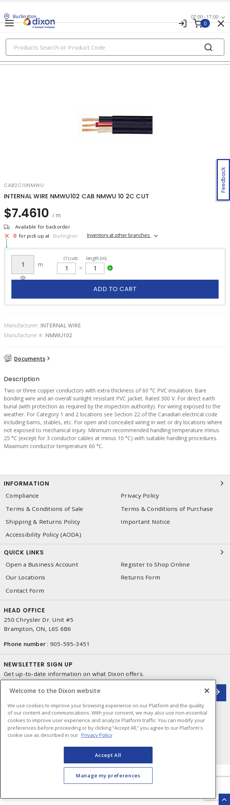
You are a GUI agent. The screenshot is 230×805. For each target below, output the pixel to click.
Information (115, 483)
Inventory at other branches (119, 235)
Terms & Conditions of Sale (44, 508)
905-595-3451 (70, 644)
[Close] (206, 690)
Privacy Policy (140, 495)
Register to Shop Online (155, 564)
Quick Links (115, 552)
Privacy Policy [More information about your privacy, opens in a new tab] (96, 735)
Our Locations (25, 577)
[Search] (115, 47)
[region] (108, 739)
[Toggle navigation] (9, 23)
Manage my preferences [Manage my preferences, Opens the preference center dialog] (108, 775)
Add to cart (115, 289)
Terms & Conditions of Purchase (167, 508)
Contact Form (25, 590)
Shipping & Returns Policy (43, 521)
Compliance (22, 495)
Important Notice (145, 521)
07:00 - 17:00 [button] (204, 17)
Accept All (108, 755)
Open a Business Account (42, 564)
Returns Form (140, 577)
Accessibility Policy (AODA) (43, 534)
